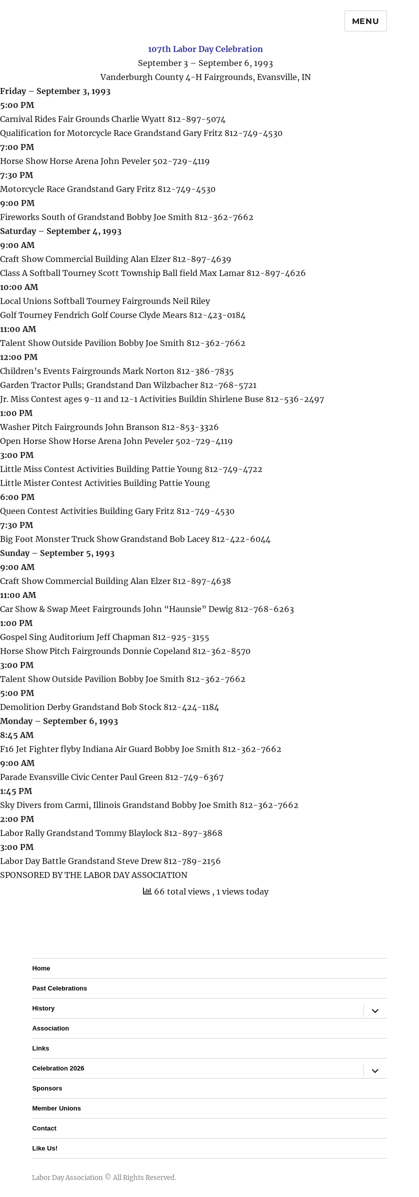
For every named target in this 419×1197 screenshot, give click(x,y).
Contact (44, 1128)
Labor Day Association (67, 1178)
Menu (366, 21)
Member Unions (56, 1108)
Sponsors (47, 1088)
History (43, 1008)
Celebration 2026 (58, 1068)
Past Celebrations (59, 988)
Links (40, 1048)
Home (41, 968)
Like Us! (45, 1148)
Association (50, 1028)
